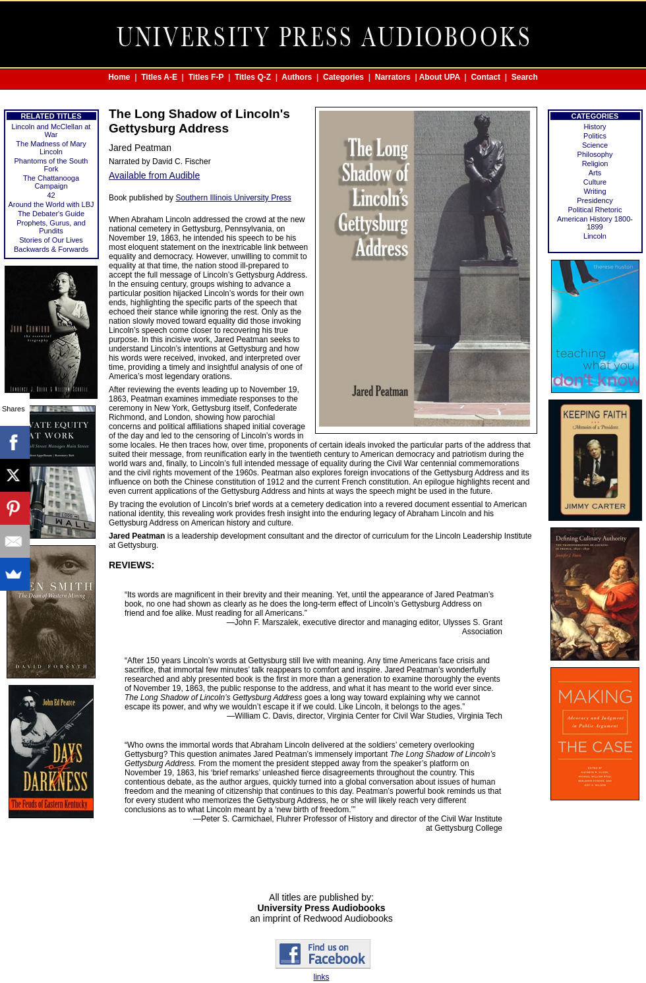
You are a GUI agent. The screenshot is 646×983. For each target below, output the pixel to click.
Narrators (393, 77)
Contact (485, 77)
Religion (595, 163)
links (321, 977)
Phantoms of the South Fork (51, 165)
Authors (296, 77)
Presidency (594, 200)
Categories (343, 77)
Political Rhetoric (595, 210)
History (594, 127)
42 (51, 195)
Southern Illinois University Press (233, 197)
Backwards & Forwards (51, 249)
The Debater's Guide (51, 214)
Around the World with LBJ (51, 204)
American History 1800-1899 (595, 223)
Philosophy (595, 154)
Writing (594, 191)
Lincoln (594, 236)
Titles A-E (159, 77)
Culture (594, 182)
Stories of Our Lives (51, 240)
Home (119, 77)
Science (595, 145)
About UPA (439, 77)
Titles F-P (206, 77)
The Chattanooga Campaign (51, 182)
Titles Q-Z (253, 77)
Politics (594, 136)
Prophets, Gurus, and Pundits (51, 227)
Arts (595, 173)
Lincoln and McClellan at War (51, 130)
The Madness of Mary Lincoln (51, 148)
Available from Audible (154, 175)
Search (525, 77)
